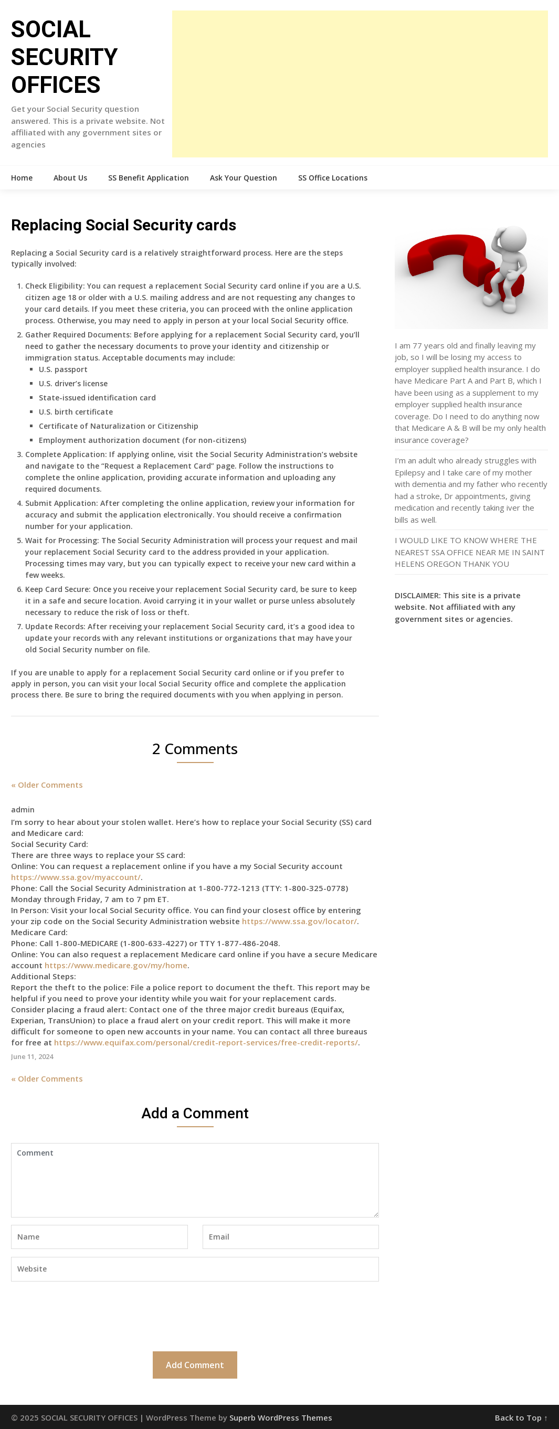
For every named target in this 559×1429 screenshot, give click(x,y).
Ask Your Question (243, 178)
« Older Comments (47, 784)
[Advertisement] (360, 83)
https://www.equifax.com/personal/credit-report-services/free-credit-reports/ (206, 1042)
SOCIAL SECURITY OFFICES (64, 57)
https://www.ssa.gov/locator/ (299, 921)
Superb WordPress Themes (280, 1417)
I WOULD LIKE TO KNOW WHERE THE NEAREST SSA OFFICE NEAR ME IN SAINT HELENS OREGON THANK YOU (470, 552)
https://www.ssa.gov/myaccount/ (76, 877)
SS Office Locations (332, 178)
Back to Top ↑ (521, 1417)
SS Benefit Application (148, 178)
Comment (195, 1180)
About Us (70, 178)
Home (22, 178)
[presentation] (91, 1315)
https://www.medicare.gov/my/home (116, 965)
